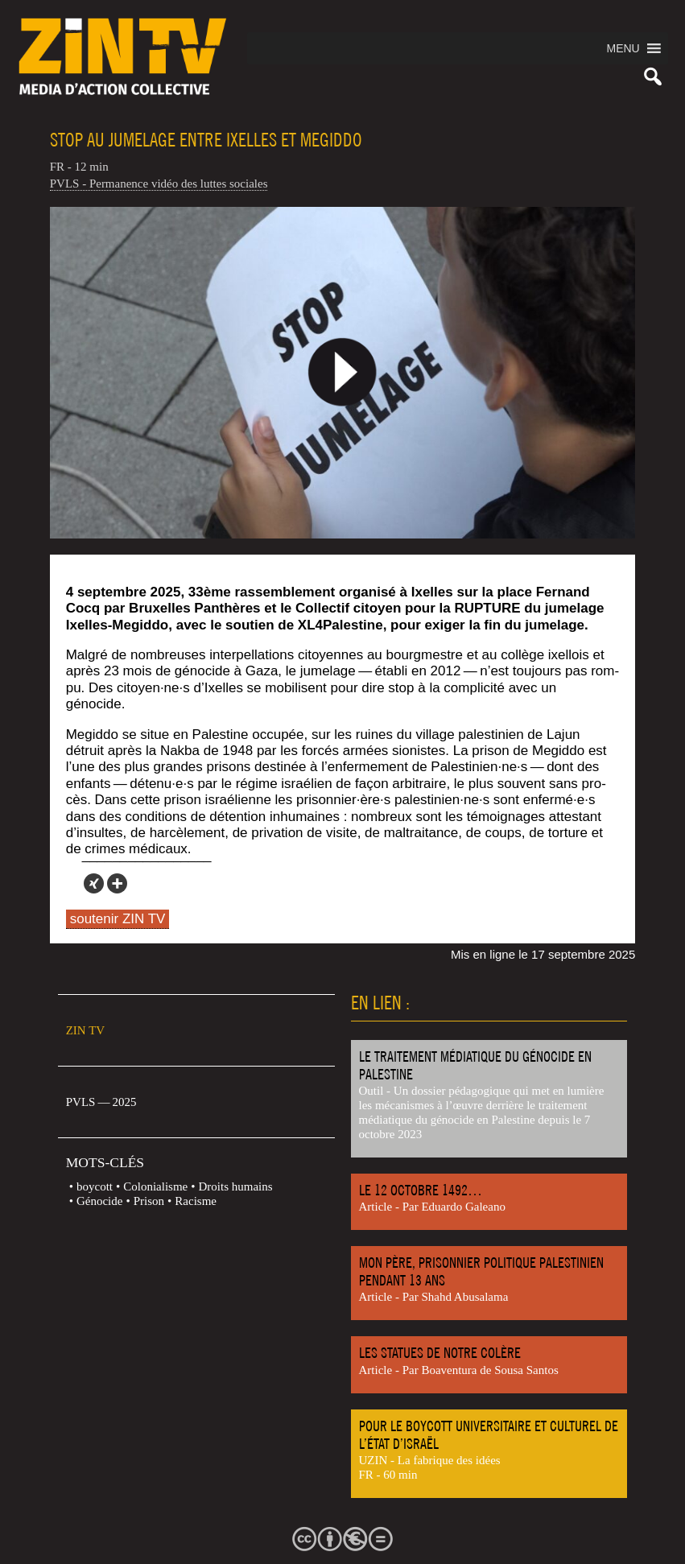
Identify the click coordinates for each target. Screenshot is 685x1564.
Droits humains (236, 1186)
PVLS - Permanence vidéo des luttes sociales (159, 183)
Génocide (99, 1201)
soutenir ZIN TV (118, 918)
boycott (94, 1186)
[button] (622, 48)
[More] (117, 883)
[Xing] (94, 883)
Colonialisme (155, 1186)
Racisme (196, 1201)
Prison (149, 1201)
